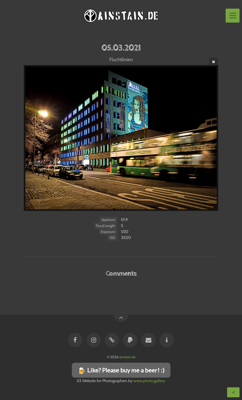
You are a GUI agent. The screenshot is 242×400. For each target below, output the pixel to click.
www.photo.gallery (149, 380)
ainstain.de (127, 357)
